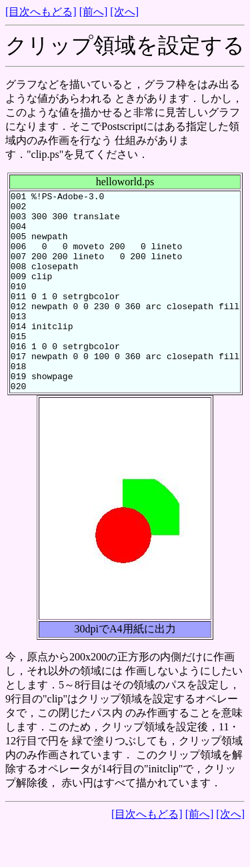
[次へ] (124, 11)
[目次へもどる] (41, 11)
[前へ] (93, 11)
